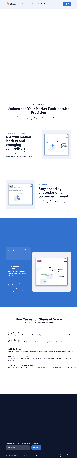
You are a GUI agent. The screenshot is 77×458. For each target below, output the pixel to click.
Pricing (40, 4)
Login (58, 4)
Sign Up (67, 4)
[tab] (18, 253)
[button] (24, 3)
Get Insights (33, 42)
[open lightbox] (38, 68)
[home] (11, 3)
